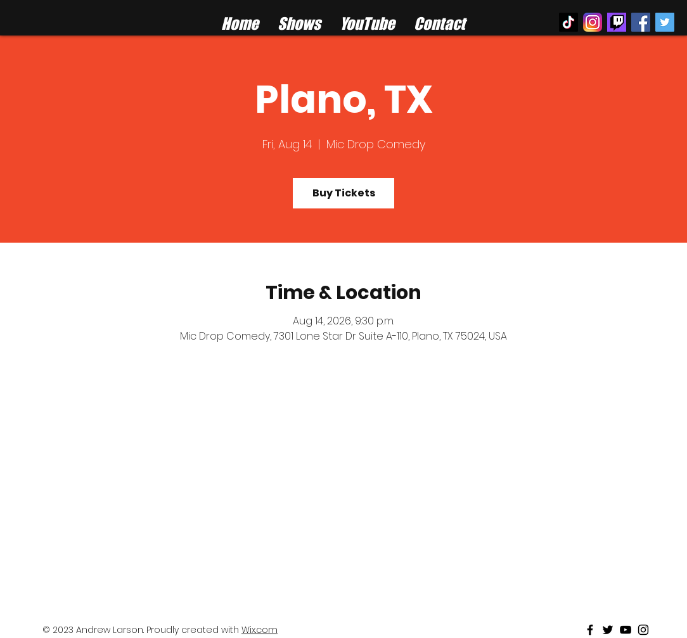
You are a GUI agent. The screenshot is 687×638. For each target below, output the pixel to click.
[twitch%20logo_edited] (616, 22)
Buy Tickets (343, 193)
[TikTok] (568, 22)
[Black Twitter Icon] (608, 630)
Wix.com (259, 629)
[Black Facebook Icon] (590, 630)
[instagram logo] (592, 22)
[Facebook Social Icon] (640, 22)
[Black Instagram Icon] (643, 630)
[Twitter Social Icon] (664, 22)
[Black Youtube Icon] (625, 630)
